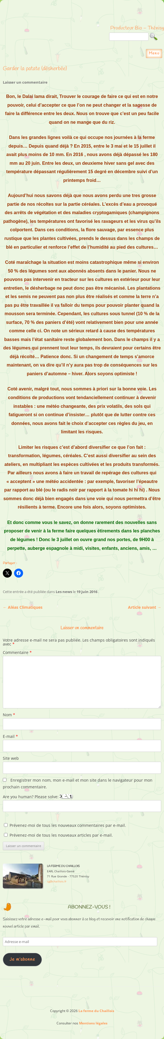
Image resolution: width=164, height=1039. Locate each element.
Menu (154, 53)
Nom (9, 714)
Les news (64, 591)
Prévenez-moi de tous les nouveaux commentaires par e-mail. (68, 825)
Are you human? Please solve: (82, 803)
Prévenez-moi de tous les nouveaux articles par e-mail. (61, 835)
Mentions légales (93, 1023)
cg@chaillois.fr (56, 881)
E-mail (10, 736)
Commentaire (17, 652)
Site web (11, 758)
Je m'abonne (22, 959)
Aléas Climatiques (22, 607)
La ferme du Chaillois (82, 15)
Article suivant (144, 607)
